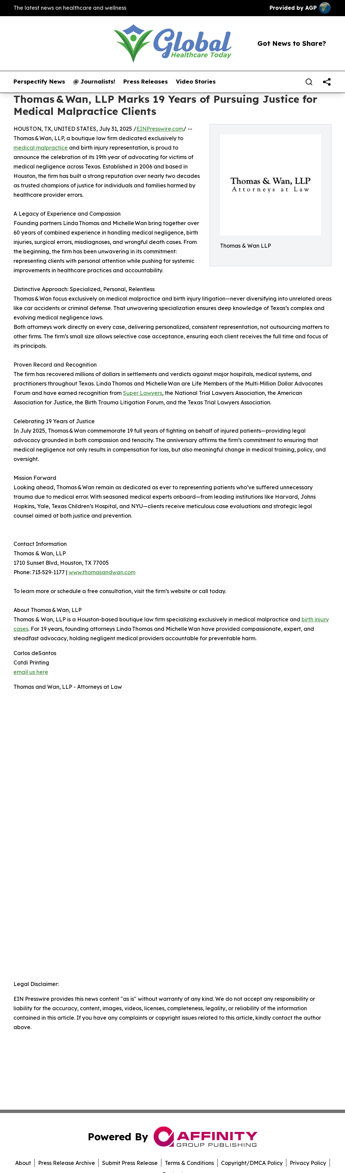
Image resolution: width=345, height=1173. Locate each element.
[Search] (309, 82)
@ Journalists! (94, 81)
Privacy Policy (308, 1163)
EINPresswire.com (159, 128)
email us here (30, 672)
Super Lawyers (142, 393)
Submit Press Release (130, 1163)
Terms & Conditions (189, 1163)
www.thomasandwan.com (102, 572)
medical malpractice (40, 147)
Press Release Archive (66, 1163)
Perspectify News (39, 81)
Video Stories (196, 81)
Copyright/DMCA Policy (252, 1163)
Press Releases (145, 81)
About (23, 1163)
